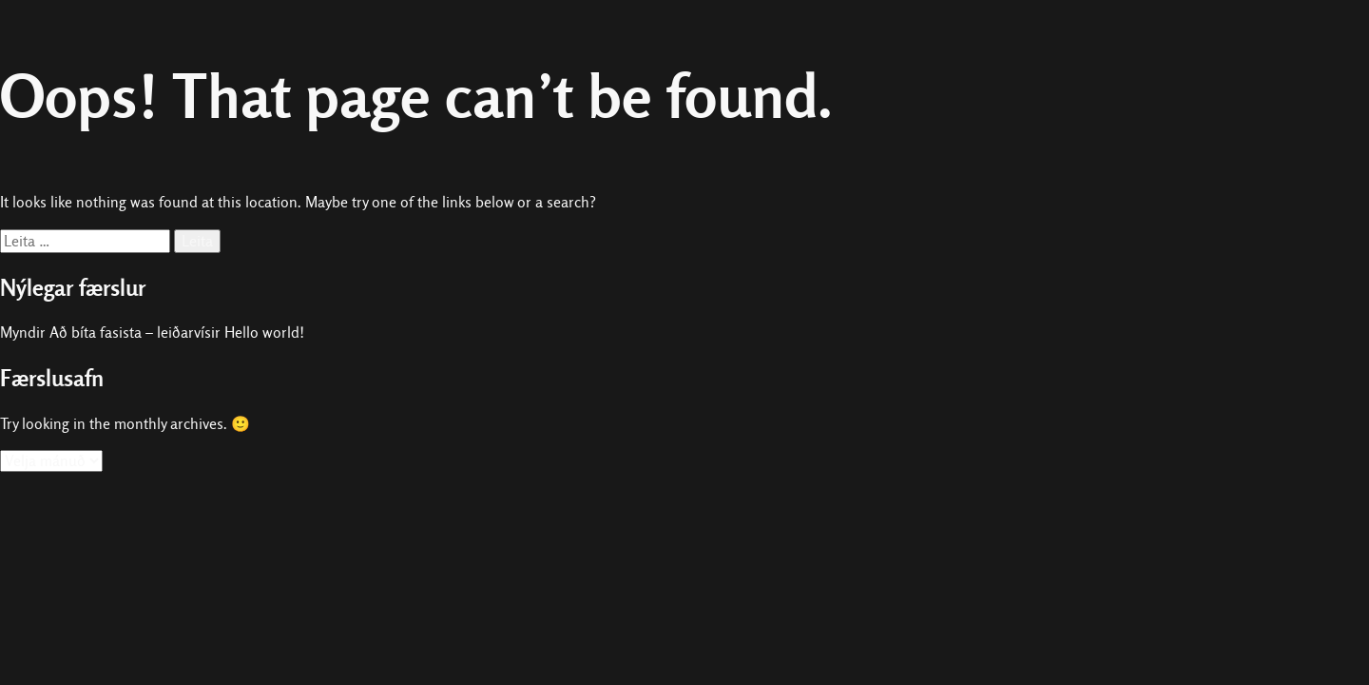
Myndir (23, 332)
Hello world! (264, 332)
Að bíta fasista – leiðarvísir (135, 332)
